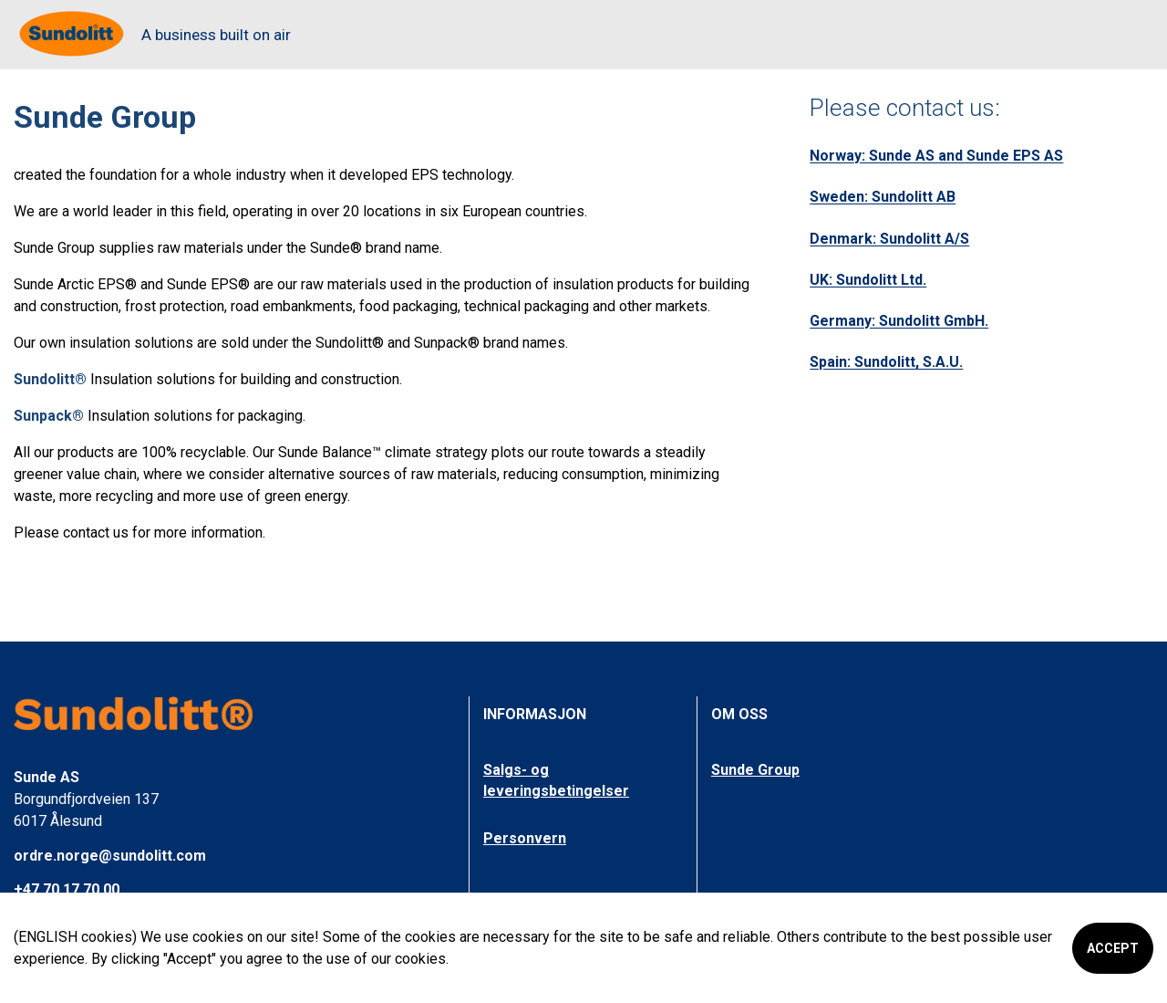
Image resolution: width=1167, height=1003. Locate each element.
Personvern (524, 838)
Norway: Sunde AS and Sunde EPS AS (936, 155)
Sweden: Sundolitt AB (882, 196)
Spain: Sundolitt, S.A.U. (886, 362)
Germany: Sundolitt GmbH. (899, 320)
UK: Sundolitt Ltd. (868, 279)
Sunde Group (755, 769)
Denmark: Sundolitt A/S (889, 238)
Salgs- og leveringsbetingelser (556, 780)
